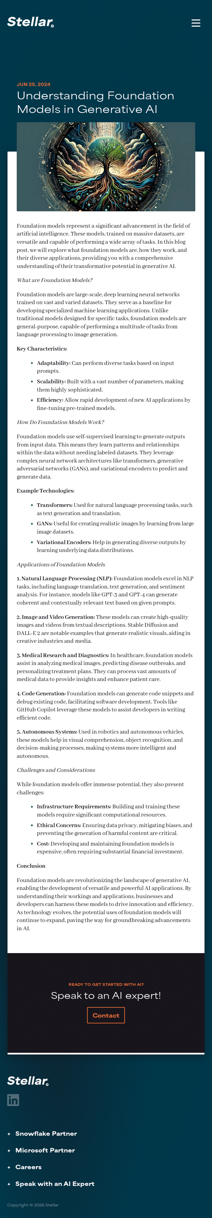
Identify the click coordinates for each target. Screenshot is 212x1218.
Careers (28, 1168)
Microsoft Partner (45, 1151)
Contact (106, 1016)
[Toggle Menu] (196, 23)
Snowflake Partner (46, 1134)
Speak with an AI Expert (55, 1184)
